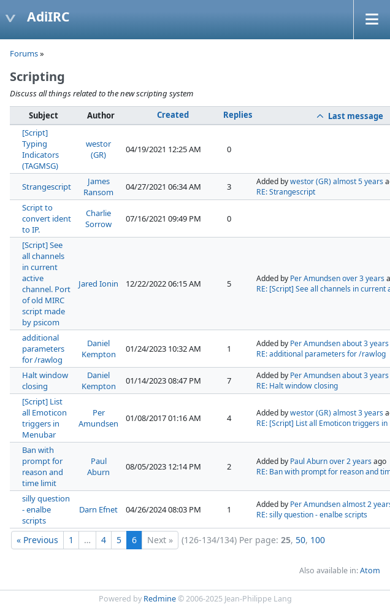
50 (300, 540)
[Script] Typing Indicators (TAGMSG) (40, 149)
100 (317, 540)
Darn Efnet (98, 509)
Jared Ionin (98, 283)
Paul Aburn (98, 466)
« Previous (37, 540)
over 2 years (350, 461)
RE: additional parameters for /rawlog (321, 354)
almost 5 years (358, 181)
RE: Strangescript (285, 192)
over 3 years (363, 278)
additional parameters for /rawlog (43, 348)
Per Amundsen (315, 278)
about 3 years (365, 343)
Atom (370, 570)
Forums (24, 53)
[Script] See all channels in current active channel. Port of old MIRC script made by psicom (46, 283)
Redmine (159, 598)
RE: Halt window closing (297, 386)
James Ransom (98, 187)
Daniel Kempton (99, 349)
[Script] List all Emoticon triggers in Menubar (44, 418)
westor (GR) (98, 149)
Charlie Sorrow (98, 218)
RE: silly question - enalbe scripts (311, 514)
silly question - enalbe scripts (46, 509)
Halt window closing (45, 380)
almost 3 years (358, 413)
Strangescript (46, 186)
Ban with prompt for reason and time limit (42, 466)
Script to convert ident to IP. (46, 218)
